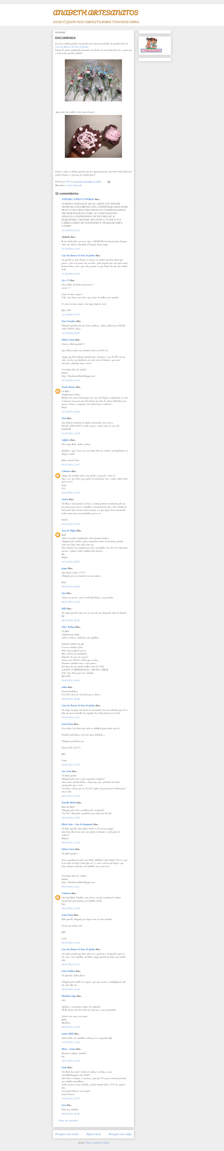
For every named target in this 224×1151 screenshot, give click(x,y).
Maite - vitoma (68, 1049)
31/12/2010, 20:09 (70, 333)
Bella (64, 608)
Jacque (64, 568)
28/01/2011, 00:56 (70, 1113)
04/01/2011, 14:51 (70, 886)
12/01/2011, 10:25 (70, 1060)
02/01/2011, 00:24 (70, 586)
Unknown (66, 471)
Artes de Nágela (69, 530)
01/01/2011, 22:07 (70, 561)
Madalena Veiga (69, 996)
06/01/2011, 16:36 (70, 989)
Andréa (65, 499)
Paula (64, 1067)
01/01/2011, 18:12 (70, 524)
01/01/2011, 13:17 (70, 464)
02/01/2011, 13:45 (70, 601)
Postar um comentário (68, 1120)
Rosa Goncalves (68, 321)
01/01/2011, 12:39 (70, 433)
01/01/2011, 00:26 (70, 411)
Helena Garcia (68, 339)
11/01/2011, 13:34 (70, 1042)
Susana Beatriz (68, 387)
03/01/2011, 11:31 (70, 717)
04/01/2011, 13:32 (70, 842)
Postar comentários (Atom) (97, 1142)
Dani (64, 418)
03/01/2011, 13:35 (70, 764)
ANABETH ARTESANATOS (95, 12)
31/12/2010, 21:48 (70, 380)
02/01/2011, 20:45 (70, 620)
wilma (64, 687)
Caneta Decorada (74, 185)
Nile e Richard (68, 627)
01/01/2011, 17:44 (70, 492)
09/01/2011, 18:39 (70, 1027)
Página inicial (93, 1134)
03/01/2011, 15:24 (70, 796)
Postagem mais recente (66, 1134)
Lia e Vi (65, 280)
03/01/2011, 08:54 (70, 680)
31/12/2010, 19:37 (70, 314)
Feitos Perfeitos (68, 971)
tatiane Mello (67, 1033)
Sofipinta (66, 440)
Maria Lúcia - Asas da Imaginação (77, 824)
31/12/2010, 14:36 (70, 273)
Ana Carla (66, 771)
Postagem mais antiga (120, 1134)
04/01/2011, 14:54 (70, 908)
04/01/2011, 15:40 (70, 942)
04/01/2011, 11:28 (70, 817)
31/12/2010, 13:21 (70, 248)
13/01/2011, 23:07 (70, 1098)
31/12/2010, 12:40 (70, 230)
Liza (64, 1105)
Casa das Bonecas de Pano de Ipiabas (71, 46)
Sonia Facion (67, 724)
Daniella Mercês (69, 802)
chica (64, 593)
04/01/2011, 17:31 (70, 964)
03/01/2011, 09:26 (70, 699)
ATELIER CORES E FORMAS (78, 199)
